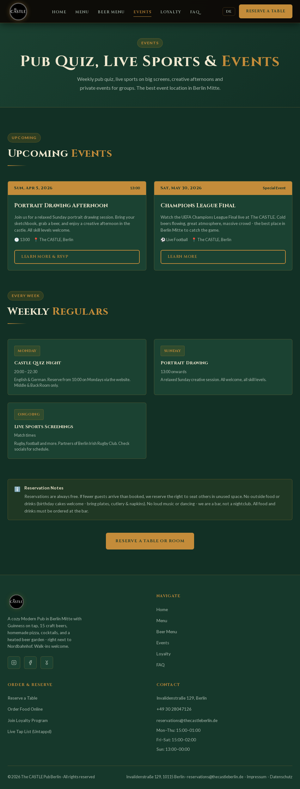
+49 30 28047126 (174, 709)
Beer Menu (111, 12)
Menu (82, 12)
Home (59, 12)
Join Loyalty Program (28, 720)
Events (142, 12)
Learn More (183, 256)
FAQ (194, 12)
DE (229, 11)
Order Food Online (25, 709)
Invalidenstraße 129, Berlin (181, 698)
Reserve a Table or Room (150, 541)
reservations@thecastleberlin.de (186, 720)
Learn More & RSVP (45, 256)
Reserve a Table (265, 11)
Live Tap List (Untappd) (30, 731)
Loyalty (170, 12)
